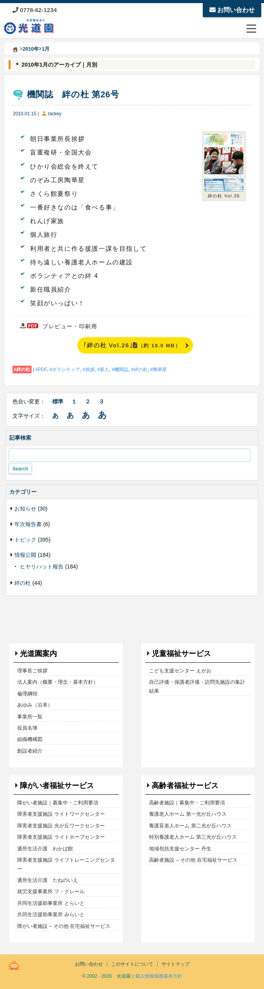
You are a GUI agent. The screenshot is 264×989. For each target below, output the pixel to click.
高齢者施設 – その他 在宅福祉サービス (193, 860)
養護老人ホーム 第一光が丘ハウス (188, 814)
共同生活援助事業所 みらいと (51, 914)
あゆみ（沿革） (35, 705)
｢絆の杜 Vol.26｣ (132, 345)
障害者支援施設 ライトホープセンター (61, 837)
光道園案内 (38, 653)
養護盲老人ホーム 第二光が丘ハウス (190, 826)
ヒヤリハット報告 (42, 566)
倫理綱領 (27, 694)
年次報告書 (28, 524)
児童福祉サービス (181, 653)
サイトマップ (175, 964)
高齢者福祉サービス (185, 785)
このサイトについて (132, 964)
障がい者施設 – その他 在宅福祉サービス (63, 926)
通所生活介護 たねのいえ (47, 880)
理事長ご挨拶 (32, 671)
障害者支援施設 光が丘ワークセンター (61, 826)
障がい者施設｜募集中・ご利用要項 (57, 803)
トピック (25, 540)
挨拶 (90, 369)
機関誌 (121, 369)
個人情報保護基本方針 (158, 976)
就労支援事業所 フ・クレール (51, 891)
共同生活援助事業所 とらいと (51, 903)
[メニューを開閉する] (251, 28)
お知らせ (25, 508)
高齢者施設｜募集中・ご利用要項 (187, 803)
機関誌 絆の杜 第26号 (73, 94)
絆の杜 (23, 369)
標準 (57, 401)
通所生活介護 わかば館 (45, 849)
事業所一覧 (30, 717)
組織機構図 (30, 739)
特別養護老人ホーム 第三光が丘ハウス (193, 837)
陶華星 (160, 369)
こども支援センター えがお (180, 671)
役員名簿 (27, 728)
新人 (104, 369)
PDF (42, 369)
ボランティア (66, 369)
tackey (55, 113)
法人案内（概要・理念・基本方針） (57, 682)
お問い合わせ (232, 10)
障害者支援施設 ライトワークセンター (61, 814)
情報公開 (25, 555)
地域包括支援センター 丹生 (180, 849)
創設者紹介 (30, 751)
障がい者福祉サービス (57, 785)
